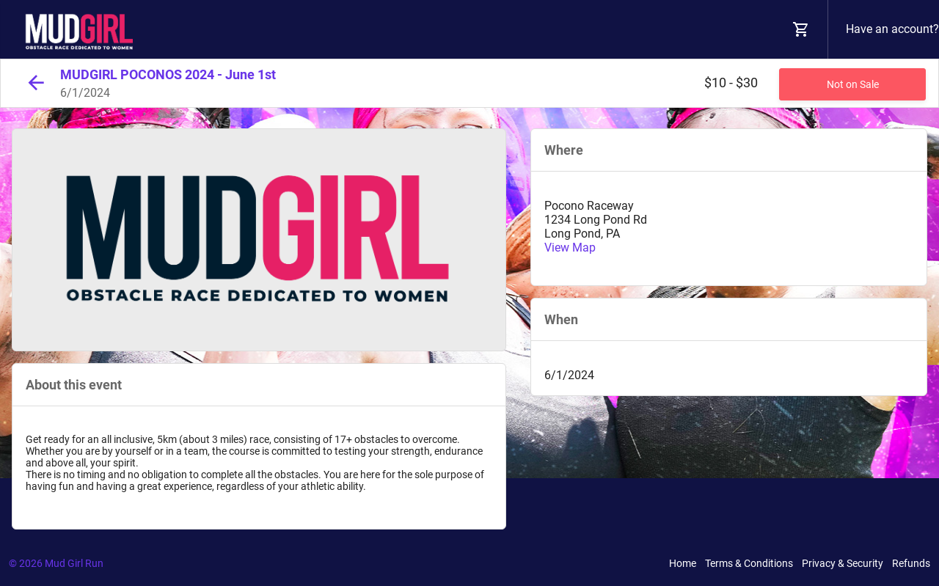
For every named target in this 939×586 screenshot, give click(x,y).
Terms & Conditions (749, 563)
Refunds (911, 563)
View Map (570, 247)
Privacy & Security (842, 563)
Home (682, 563)
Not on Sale (853, 84)
